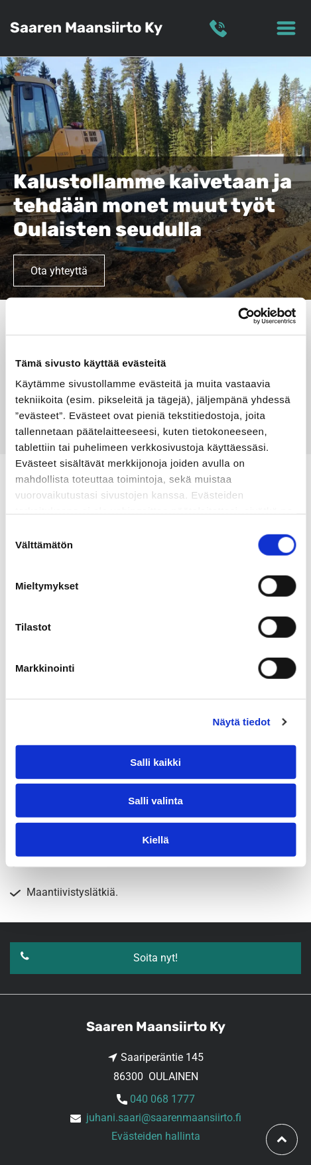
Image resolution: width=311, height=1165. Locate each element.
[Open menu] (286, 28)
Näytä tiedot (242, 721)
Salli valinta (155, 800)
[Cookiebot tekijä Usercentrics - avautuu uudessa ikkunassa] (238, 316)
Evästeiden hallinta (155, 1136)
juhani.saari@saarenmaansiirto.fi (163, 1117)
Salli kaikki (155, 762)
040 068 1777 (162, 1099)
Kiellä (155, 839)
